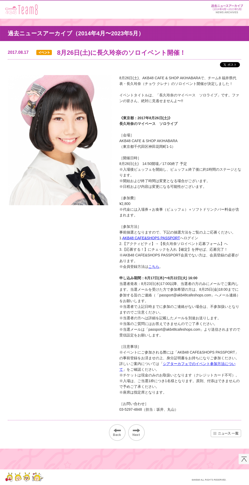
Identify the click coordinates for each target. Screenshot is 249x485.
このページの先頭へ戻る (244, 459)
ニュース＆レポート (227, 8)
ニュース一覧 (226, 433)
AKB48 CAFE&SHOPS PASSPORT (151, 238)
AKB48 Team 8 (21, 9)
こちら (153, 266)
